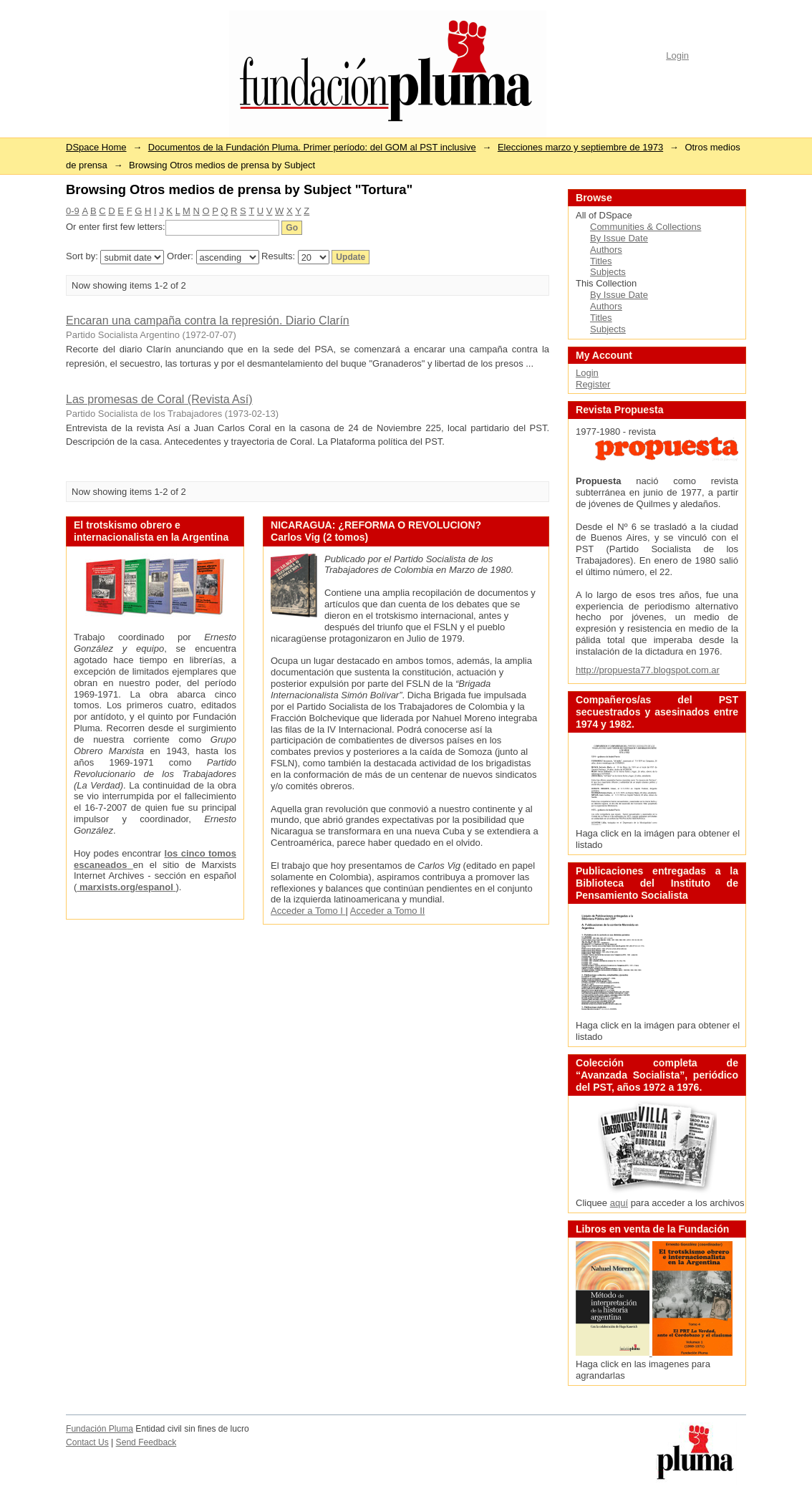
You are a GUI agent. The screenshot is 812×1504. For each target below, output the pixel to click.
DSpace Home (96, 147)
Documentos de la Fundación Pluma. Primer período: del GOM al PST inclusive (312, 147)
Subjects (608, 271)
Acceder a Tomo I (308, 910)
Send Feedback (146, 1442)
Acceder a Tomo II (387, 910)
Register (593, 384)
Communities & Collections (645, 226)
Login (677, 55)
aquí (619, 1202)
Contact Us (87, 1442)
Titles (601, 261)
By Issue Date (619, 238)
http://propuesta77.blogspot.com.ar (648, 670)
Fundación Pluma (99, 1429)
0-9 (72, 211)
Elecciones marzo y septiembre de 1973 (580, 147)
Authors (606, 249)
